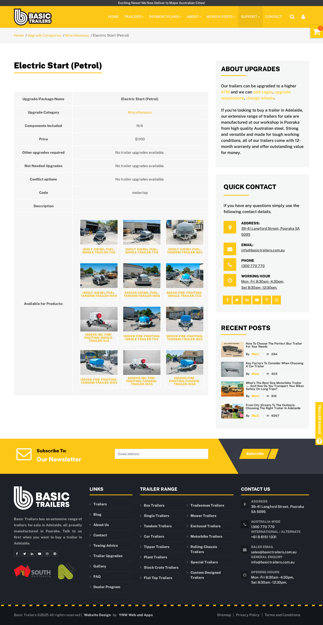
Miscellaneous (77, 35)
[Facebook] (17, 554)
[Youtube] (40, 554)
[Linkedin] (32, 554)
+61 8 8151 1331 (264, 537)
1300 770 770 (253, 266)
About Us (101, 525)
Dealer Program (106, 587)
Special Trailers (204, 562)
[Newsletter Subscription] (24, 453)
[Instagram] (47, 554)
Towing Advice (105, 545)
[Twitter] (24, 554)
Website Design (97, 615)
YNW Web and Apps (136, 615)
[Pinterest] (55, 554)
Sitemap (224, 615)
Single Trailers (156, 516)
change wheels (260, 98)
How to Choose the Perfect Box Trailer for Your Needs (274, 345)
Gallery (99, 566)
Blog (97, 514)
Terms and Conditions (282, 615)
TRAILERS (134, 17)
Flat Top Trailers (158, 578)
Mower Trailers (204, 516)
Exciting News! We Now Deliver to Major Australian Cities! (161, 3)
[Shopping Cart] (316, 31)
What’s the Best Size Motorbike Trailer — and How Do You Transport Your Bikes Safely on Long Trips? (275, 386)
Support (250, 17)
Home (113, 17)
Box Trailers (154, 505)
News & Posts (221, 17)
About (194, 17)
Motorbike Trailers (207, 536)
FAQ (97, 577)
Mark (255, 354)
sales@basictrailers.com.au (274, 552)
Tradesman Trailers (207, 505)
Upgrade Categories (44, 35)
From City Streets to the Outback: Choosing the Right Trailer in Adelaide (273, 406)
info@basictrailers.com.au (263, 250)
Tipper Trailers (157, 547)
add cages (263, 92)
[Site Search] (292, 16)
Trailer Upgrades (108, 556)
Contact (273, 17)
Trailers (100, 504)
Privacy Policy (248, 615)
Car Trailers (154, 536)
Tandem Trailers (158, 526)
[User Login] (303, 16)
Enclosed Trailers (206, 526)
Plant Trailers (155, 557)
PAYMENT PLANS (165, 17)
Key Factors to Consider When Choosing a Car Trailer (274, 364)
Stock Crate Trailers (161, 567)
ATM (225, 92)
